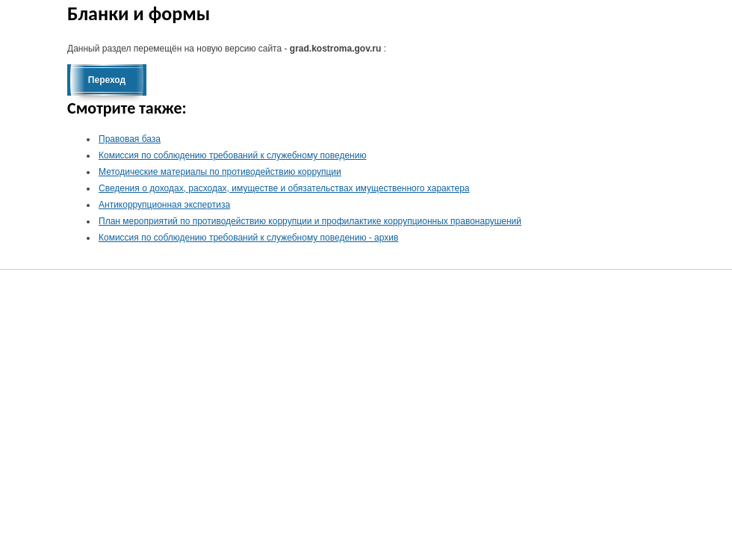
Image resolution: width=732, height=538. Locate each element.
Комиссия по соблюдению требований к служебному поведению (232, 155)
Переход (106, 80)
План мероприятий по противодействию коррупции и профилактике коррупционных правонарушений (310, 221)
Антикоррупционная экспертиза (164, 205)
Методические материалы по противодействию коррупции (220, 172)
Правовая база (130, 139)
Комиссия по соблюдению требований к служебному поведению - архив (248, 237)
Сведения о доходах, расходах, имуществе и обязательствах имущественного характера (284, 188)
